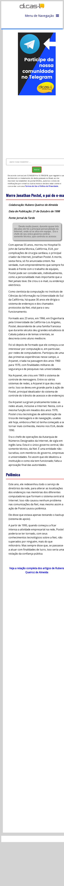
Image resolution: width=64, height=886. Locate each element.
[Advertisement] (32, 125)
